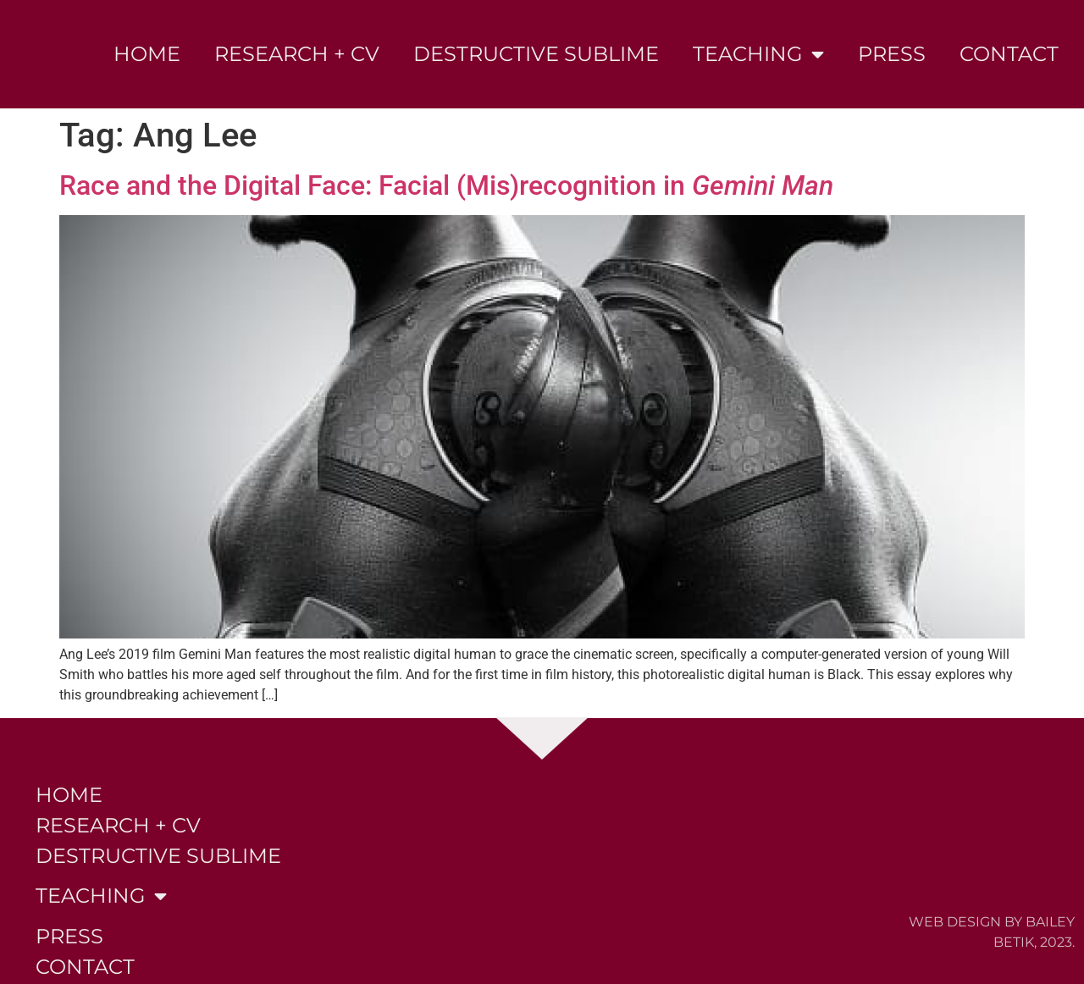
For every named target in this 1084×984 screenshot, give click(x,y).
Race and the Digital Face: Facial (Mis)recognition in (446, 185)
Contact (1009, 53)
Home (146, 53)
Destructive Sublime (536, 53)
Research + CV (296, 53)
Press (892, 53)
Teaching (758, 54)
